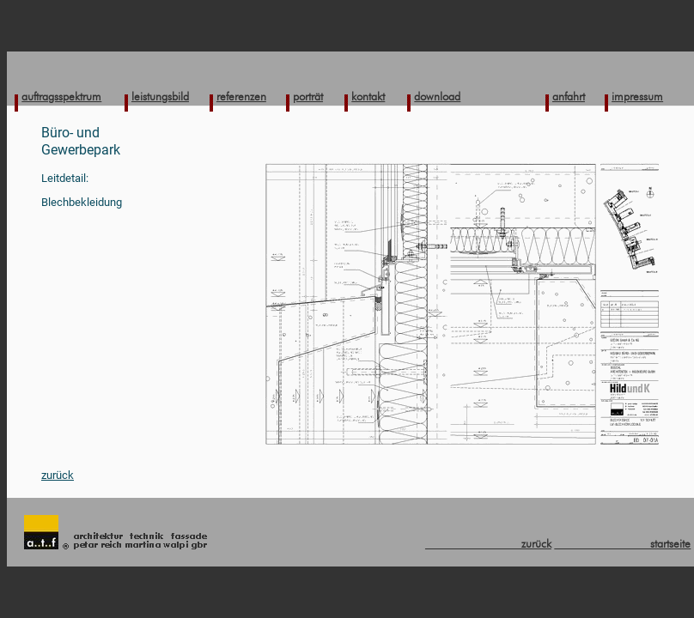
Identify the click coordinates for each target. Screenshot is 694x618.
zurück (57, 475)
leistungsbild (160, 96)
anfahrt (568, 96)
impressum (637, 96)
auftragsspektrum (61, 96)
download (437, 96)
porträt (308, 96)
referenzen (241, 96)
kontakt (368, 96)
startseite (622, 543)
